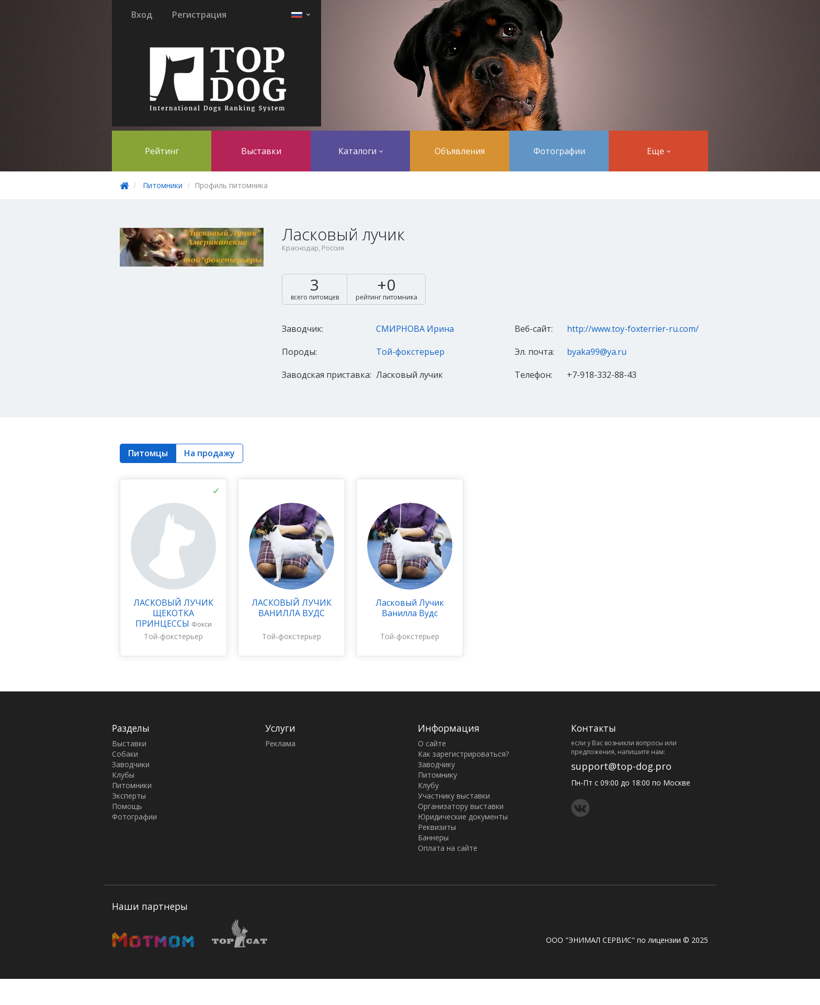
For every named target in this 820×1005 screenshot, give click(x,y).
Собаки (125, 754)
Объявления (460, 151)
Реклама (280, 743)
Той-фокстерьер (410, 351)
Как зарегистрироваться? (463, 754)
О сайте (432, 743)
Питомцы (148, 453)
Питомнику (437, 775)
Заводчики (131, 764)
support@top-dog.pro (621, 766)
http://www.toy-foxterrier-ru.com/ (633, 328)
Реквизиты (437, 827)
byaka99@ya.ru (597, 351)
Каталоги (360, 151)
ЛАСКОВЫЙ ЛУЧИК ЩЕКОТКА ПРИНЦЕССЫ (173, 613)
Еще (658, 151)
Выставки (261, 151)
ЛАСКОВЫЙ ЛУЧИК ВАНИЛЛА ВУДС (292, 608)
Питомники (163, 185)
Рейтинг (162, 151)
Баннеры (433, 837)
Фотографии (559, 151)
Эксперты (129, 796)
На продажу (209, 453)
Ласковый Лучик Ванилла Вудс (409, 608)
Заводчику (436, 764)
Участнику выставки (454, 796)
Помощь (127, 806)
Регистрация (199, 14)
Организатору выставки (461, 806)
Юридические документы (463, 817)
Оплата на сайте (447, 848)
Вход (141, 14)
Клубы (123, 775)
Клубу (428, 785)
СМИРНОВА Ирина (415, 328)
